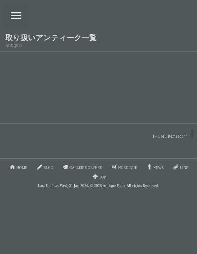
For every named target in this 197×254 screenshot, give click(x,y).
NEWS (154, 167)
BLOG (44, 167)
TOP (98, 176)
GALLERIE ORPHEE (81, 167)
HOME (17, 167)
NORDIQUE (123, 167)
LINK (180, 167)
